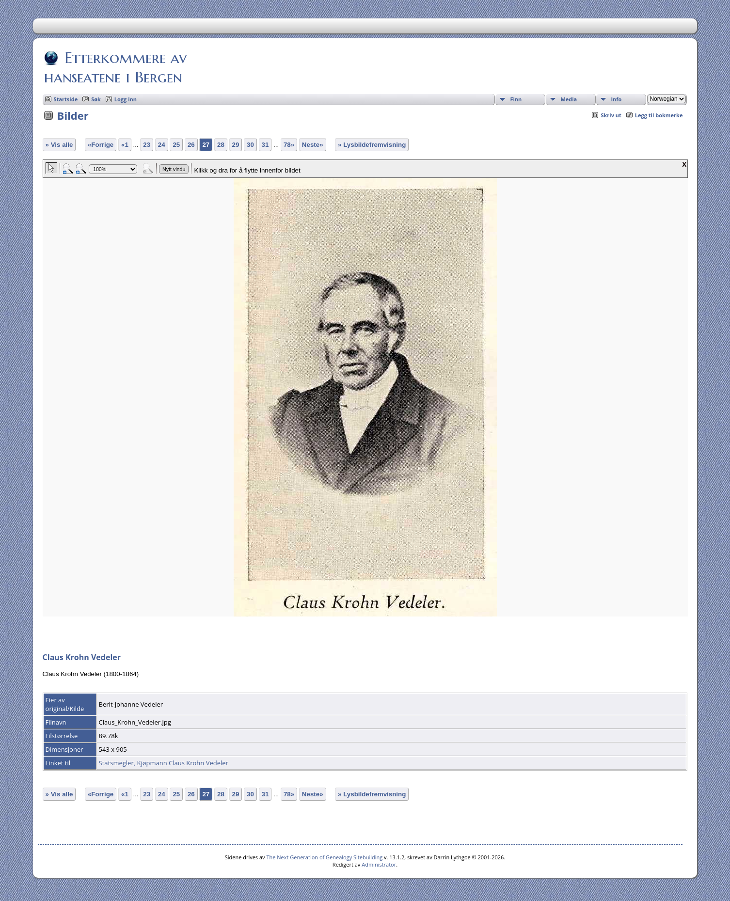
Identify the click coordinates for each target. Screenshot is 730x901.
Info (616, 99)
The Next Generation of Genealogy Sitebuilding (324, 857)
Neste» (312, 144)
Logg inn (125, 99)
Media (568, 99)
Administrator (379, 864)
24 (161, 144)
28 (220, 144)
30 (250, 144)
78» (289, 144)
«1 (124, 144)
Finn (516, 99)
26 (191, 144)
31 (265, 144)
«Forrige (100, 144)
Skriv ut (611, 115)
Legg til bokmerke (659, 115)
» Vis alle (59, 144)
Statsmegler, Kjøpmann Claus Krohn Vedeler (163, 763)
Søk (96, 99)
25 (176, 144)
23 (146, 144)
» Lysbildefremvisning (372, 144)
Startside (66, 99)
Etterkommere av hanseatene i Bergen (115, 67)
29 (235, 144)
